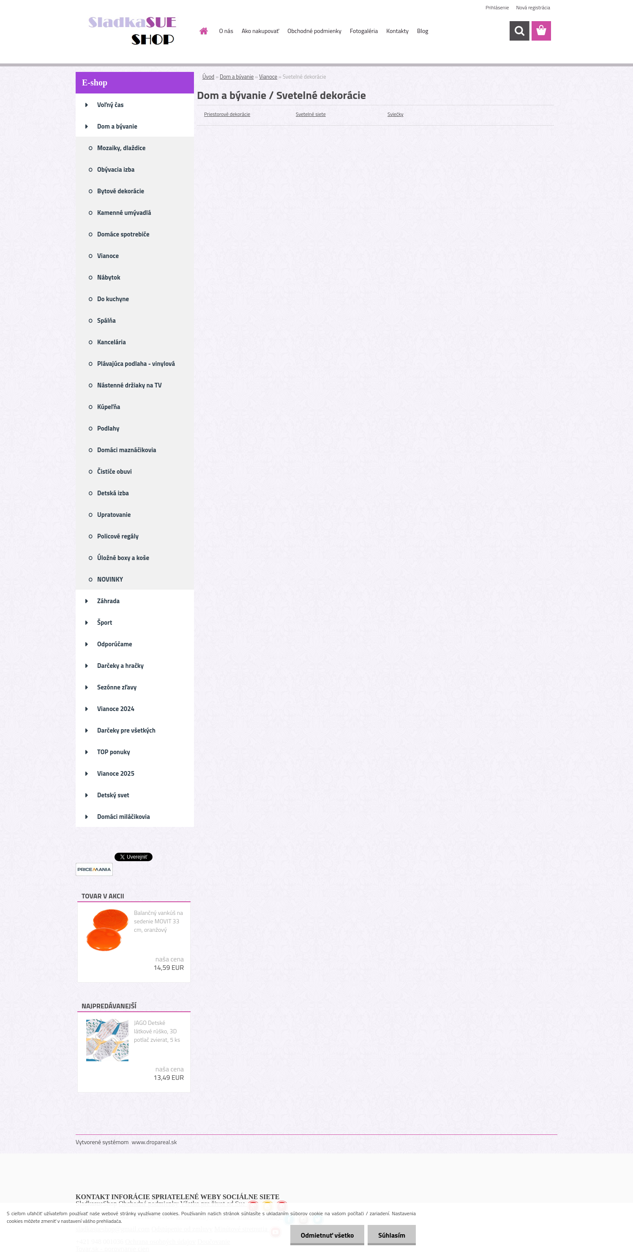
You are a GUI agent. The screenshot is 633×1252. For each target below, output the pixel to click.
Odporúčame (114, 644)
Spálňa (106, 320)
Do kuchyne (113, 299)
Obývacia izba (115, 169)
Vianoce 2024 (115, 709)
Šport (104, 622)
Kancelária (111, 342)
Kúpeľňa (108, 407)
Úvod (208, 76)
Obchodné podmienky (314, 30)
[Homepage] (203, 31)
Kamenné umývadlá (124, 212)
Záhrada (108, 601)
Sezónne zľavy (116, 687)
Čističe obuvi (114, 471)
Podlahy (108, 428)
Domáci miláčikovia (123, 816)
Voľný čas (110, 105)
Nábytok (108, 277)
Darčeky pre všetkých (126, 730)
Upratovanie (114, 514)
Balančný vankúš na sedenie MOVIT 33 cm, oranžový (158, 921)
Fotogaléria (364, 30)
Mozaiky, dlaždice (121, 148)
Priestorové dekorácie (227, 114)
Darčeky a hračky (120, 665)
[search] (519, 31)
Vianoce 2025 (115, 773)
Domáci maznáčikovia (126, 450)
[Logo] (134, 31)
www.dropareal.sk (154, 1141)
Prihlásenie (497, 7)
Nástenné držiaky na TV (129, 385)
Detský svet (113, 795)
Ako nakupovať (260, 30)
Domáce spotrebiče (123, 234)
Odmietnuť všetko (327, 1235)
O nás (226, 30)
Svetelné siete (311, 114)
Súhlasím (391, 1235)
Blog (422, 30)
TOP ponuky (113, 752)
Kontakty (397, 30)
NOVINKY (110, 579)
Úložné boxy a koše (123, 558)
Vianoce (108, 256)
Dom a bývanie (117, 126)
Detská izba (113, 493)
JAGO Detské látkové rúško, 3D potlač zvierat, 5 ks (157, 1031)
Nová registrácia (533, 7)
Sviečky (395, 114)
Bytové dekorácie (120, 191)
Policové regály (118, 536)
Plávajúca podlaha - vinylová (136, 363)
